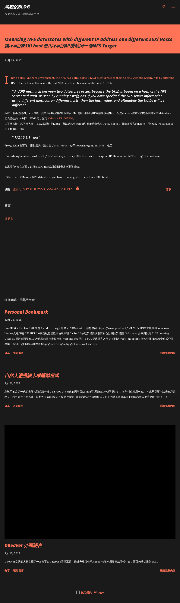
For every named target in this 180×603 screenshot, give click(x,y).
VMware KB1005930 (60, 118)
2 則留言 (18, 406)
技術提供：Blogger (90, 592)
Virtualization (34, 189)
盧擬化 (17, 189)
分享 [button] (168, 189)
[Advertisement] (90, 259)
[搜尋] (164, 7)
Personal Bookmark (26, 312)
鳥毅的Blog (17, 7)
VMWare (53, 189)
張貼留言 (11, 219)
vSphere (66, 189)
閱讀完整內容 (167, 353)
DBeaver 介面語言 (23, 545)
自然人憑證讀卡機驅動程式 (32, 375)
